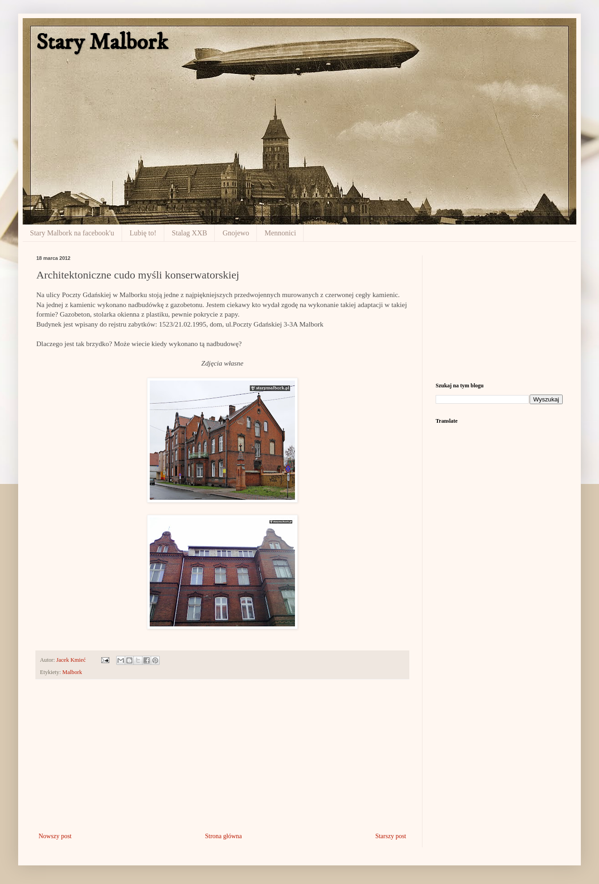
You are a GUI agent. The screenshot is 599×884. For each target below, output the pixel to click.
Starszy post (390, 836)
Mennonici (280, 233)
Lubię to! (143, 233)
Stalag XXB (189, 233)
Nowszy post (55, 836)
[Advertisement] (222, 755)
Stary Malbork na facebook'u (72, 233)
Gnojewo (235, 233)
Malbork (72, 672)
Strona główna (223, 836)
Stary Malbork (102, 42)
